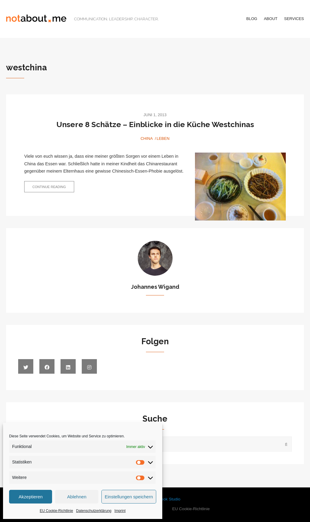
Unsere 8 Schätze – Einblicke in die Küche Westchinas (155, 124)
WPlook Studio (166, 499)
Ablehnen (76, 496)
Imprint (120, 511)
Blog (251, 18)
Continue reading (53, 188)
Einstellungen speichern (129, 496)
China (146, 138)
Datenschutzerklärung (93, 511)
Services (294, 18)
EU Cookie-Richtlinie (56, 511)
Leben (163, 138)
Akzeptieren (31, 496)
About (271, 18)
